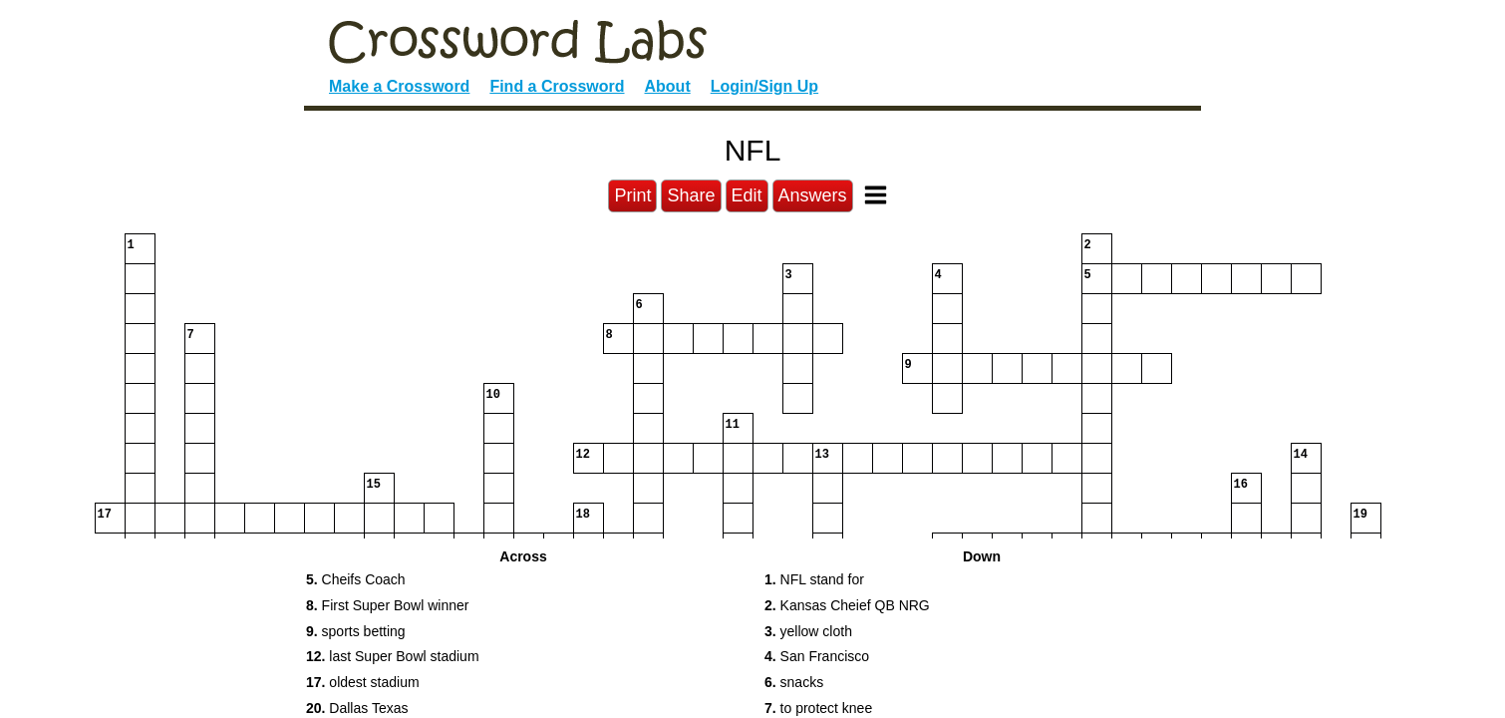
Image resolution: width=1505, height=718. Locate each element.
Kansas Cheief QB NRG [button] (847, 605)
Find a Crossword (556, 86)
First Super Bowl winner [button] (387, 605)
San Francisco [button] (816, 656)
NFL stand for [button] (814, 579)
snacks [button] (793, 682)
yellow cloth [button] (808, 631)
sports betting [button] (356, 631)
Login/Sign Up (764, 86)
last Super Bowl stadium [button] (392, 656)
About (668, 86)
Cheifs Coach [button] (356, 579)
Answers (812, 195)
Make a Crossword (399, 86)
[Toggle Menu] (875, 195)
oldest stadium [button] (363, 682)
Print (632, 195)
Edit (747, 195)
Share (691, 195)
